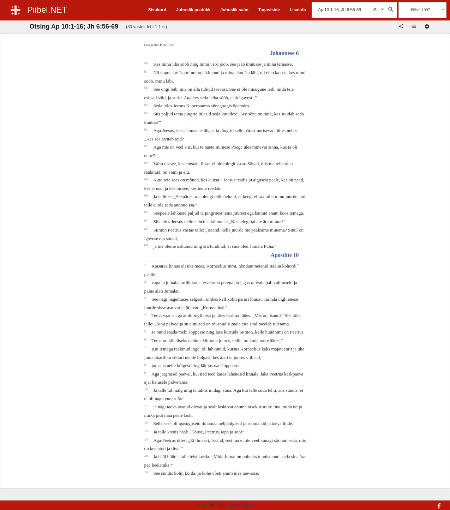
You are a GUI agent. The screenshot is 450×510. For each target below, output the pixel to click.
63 (146, 162)
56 (146, 63)
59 (146, 105)
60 (146, 113)
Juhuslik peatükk (193, 9)
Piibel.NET (47, 9)
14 (146, 439)
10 (146, 389)
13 (146, 431)
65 (146, 195)
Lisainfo (298, 9)
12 (146, 422)
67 (146, 220)
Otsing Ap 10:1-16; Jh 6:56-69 (74, 26)
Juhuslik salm (234, 9)
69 (146, 245)
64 (146, 179)
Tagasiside (269, 9)
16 (146, 472)
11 (146, 406)
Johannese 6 (284, 53)
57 (146, 71)
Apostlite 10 (285, 255)
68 (146, 229)
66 (146, 212)
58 (146, 88)
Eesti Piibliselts (240, 505)
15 (146, 455)
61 (146, 129)
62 (146, 146)
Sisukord (157, 9)
